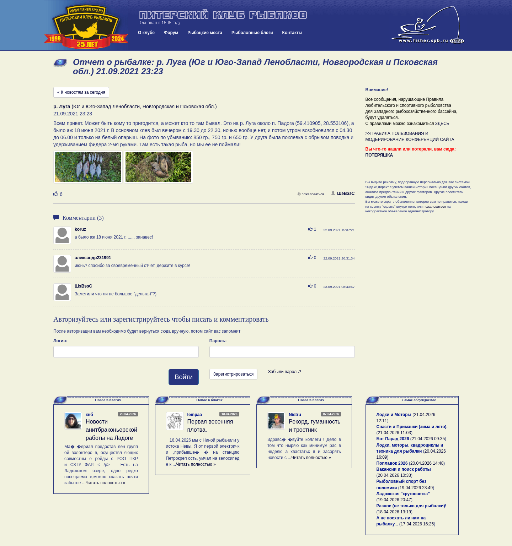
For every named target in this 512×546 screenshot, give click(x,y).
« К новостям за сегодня (81, 92)
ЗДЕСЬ (442, 123)
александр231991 (93, 257)
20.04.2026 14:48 (426, 463)
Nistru (295, 414)
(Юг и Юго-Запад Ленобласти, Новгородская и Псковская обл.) (135, 106)
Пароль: (218, 340)
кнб (89, 414)
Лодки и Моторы (394, 414)
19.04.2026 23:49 (416, 487)
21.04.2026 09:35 (428, 438)
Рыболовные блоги (252, 32)
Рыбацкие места (204, 32)
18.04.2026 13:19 (394, 511)
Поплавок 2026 (392, 463)
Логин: (60, 340)
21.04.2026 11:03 (394, 432)
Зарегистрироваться (233, 374)
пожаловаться (310, 194)
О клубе (146, 32)
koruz (80, 229)
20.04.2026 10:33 (394, 475)
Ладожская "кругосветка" (403, 493)
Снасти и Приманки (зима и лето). (412, 426)
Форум (171, 32)
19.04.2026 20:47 (394, 499)
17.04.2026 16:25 (417, 524)
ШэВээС (342, 193)
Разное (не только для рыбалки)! (412, 505)
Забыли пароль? (284, 371)
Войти (183, 377)
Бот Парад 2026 (393, 438)
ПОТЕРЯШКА (379, 155)
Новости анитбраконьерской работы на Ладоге (111, 430)
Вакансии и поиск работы (404, 469)
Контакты (292, 32)
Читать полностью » (106, 482)
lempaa (194, 414)
